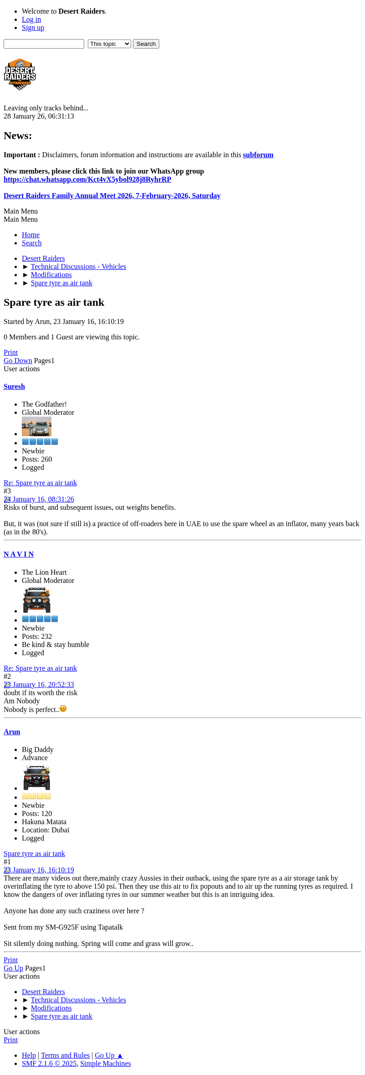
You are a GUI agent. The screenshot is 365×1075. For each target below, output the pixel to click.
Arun (12, 732)
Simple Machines (105, 1063)
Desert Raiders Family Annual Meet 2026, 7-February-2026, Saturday (112, 195)
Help (29, 1055)
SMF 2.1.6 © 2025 (49, 1063)
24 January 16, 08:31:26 (39, 499)
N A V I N (19, 554)
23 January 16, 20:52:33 (39, 684)
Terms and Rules (65, 1055)
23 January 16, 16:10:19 (39, 870)
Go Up (13, 968)
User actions (22, 369)
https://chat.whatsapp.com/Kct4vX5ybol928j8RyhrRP (87, 179)
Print (11, 352)
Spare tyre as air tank (34, 853)
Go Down (18, 360)
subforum (258, 155)
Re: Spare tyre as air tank (40, 483)
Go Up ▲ (109, 1055)
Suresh (14, 386)
